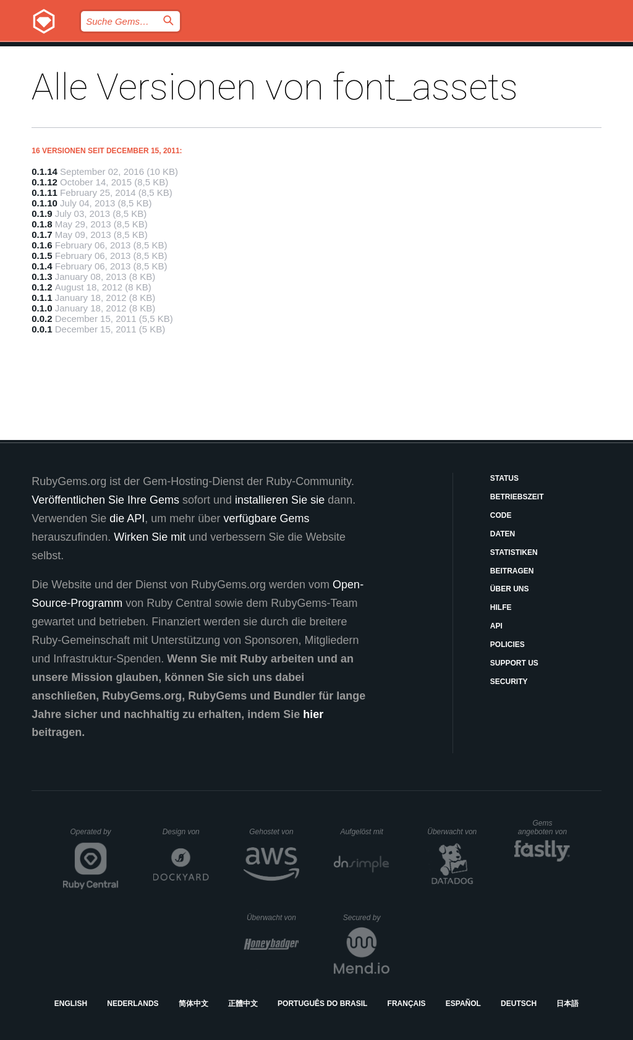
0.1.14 (44, 171)
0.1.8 (42, 224)
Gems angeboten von (544, 827)
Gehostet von (274, 831)
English (70, 1003)
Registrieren (576, 53)
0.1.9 (42, 213)
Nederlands (132, 1003)
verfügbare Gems (266, 518)
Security (509, 681)
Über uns (509, 589)
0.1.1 (42, 297)
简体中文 (193, 1003)
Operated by (94, 836)
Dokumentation (405, 53)
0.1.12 (44, 182)
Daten (502, 534)
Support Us (514, 663)
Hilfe (501, 607)
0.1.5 (42, 255)
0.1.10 (44, 203)
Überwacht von (453, 831)
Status (504, 478)
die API (127, 518)
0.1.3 (42, 276)
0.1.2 (42, 287)
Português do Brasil (322, 1003)
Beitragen (512, 571)
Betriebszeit (517, 497)
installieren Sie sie (280, 500)
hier (313, 714)
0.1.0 (42, 308)
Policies (507, 644)
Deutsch (519, 1003)
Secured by (366, 917)
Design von (186, 831)
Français (407, 1003)
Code (501, 515)
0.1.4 (42, 266)
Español (463, 1003)
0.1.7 (42, 234)
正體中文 (243, 1003)
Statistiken (514, 552)
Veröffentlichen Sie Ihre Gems (105, 500)
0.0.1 (42, 329)
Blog (281, 53)
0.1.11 (44, 192)
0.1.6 (42, 245)
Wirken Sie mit (149, 537)
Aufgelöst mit (364, 831)
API (496, 626)
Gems (329, 53)
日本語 (567, 1003)
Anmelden (493, 53)
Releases (221, 53)
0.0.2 (42, 318)
